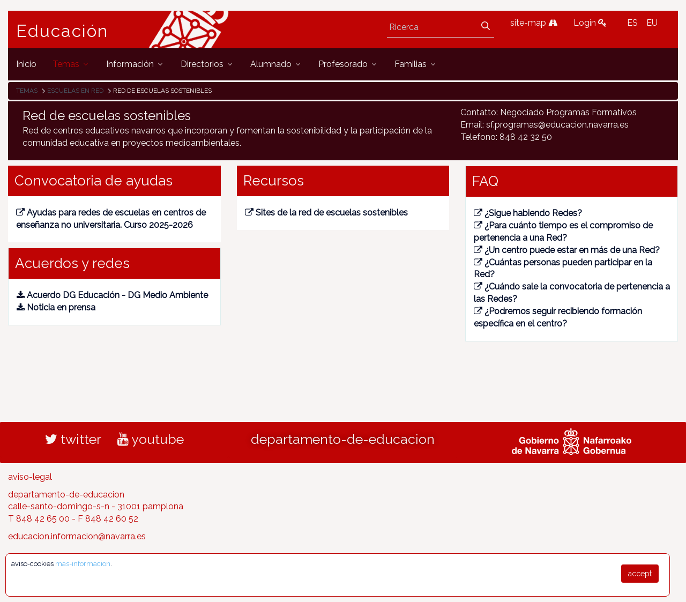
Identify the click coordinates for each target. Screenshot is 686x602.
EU (652, 23)
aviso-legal (30, 477)
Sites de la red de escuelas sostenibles (326, 212)
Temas (27, 90)
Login (590, 23)
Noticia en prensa (56, 307)
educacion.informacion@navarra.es (77, 536)
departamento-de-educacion (343, 439)
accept (640, 573)
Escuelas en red (75, 90)
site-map (533, 23)
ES (632, 23)
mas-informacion (82, 564)
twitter (73, 439)
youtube (150, 439)
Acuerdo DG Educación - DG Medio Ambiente (112, 295)
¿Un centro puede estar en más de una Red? (567, 250)
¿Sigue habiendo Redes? (528, 213)
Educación (62, 31)
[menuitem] (26, 64)
